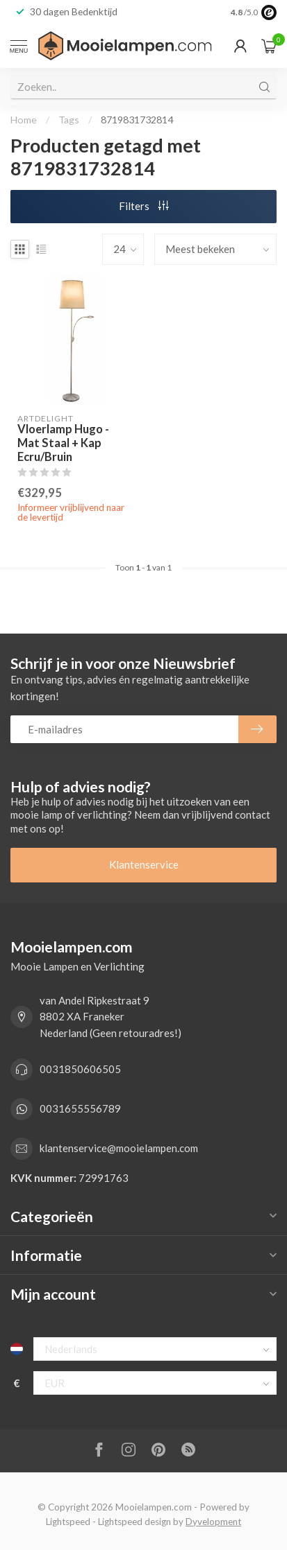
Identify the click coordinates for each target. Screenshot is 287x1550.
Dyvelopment (213, 1521)
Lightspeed (68, 1521)
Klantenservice (144, 864)
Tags (68, 119)
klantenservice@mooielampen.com (119, 1148)
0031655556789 (80, 1108)
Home (23, 119)
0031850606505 (80, 1069)
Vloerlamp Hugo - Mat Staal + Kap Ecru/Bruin (63, 443)
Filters (144, 206)
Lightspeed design (134, 1521)
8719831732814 (137, 119)
